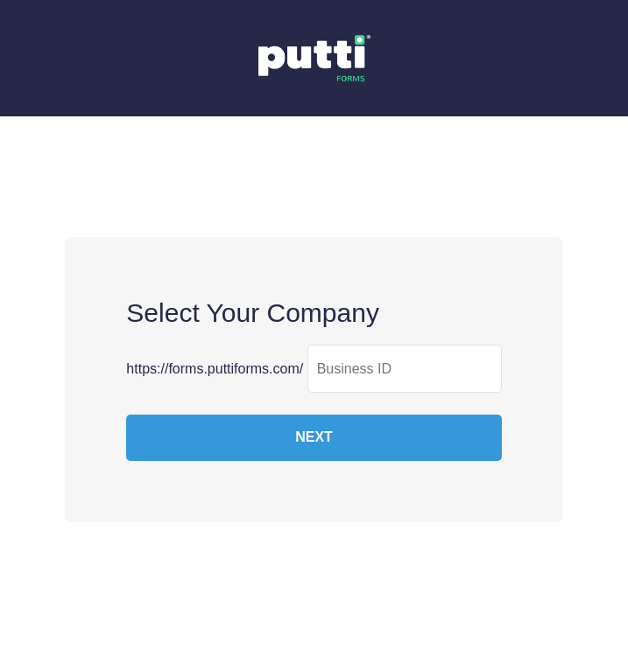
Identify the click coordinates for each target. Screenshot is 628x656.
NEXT (314, 436)
